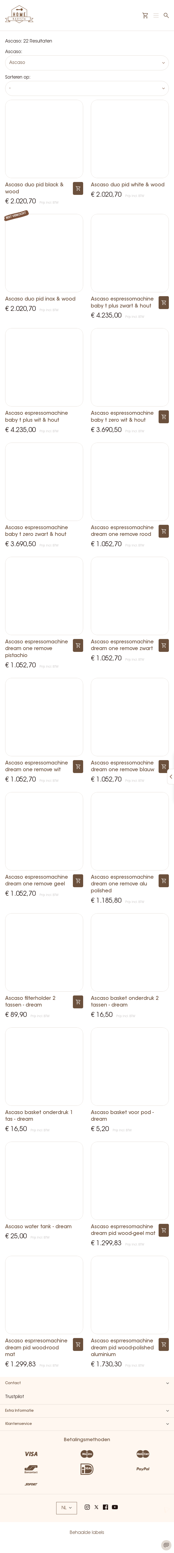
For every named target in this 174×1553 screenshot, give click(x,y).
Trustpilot (14, 1397)
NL (67, 1508)
